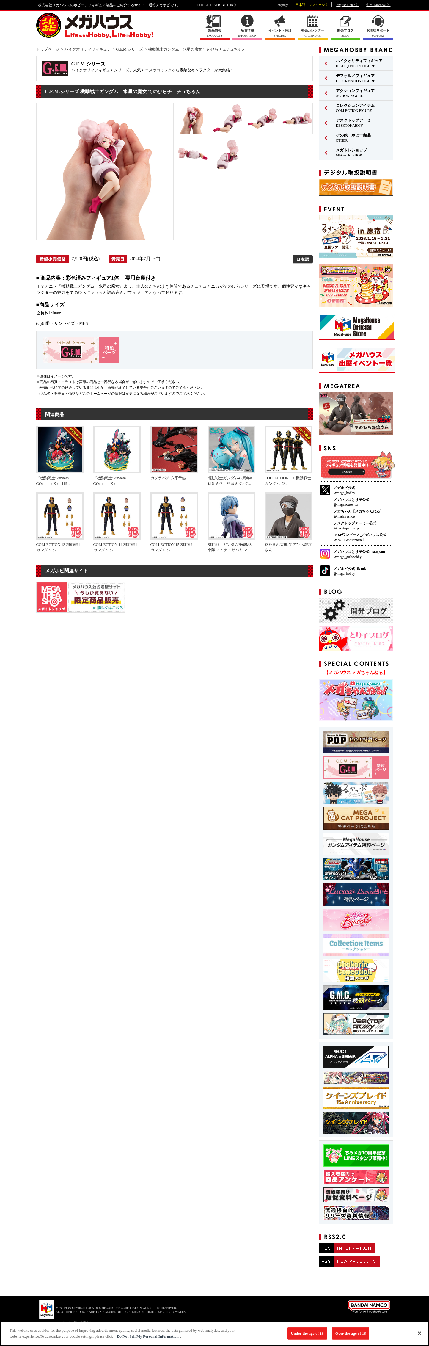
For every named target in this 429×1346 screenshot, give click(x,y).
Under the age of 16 (307, 1336)
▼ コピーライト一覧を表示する (71, 1322)
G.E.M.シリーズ (129, 49)
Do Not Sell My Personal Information (148, 1339)
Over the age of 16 (350, 1336)
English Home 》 (347, 5)
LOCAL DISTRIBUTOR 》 (217, 5)
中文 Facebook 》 (378, 5)
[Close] (419, 1336)
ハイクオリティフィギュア (88, 49)
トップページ (47, 49)
